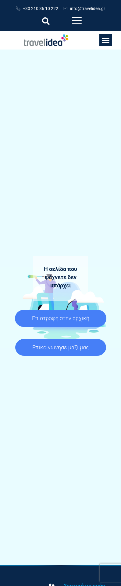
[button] (46, 21)
